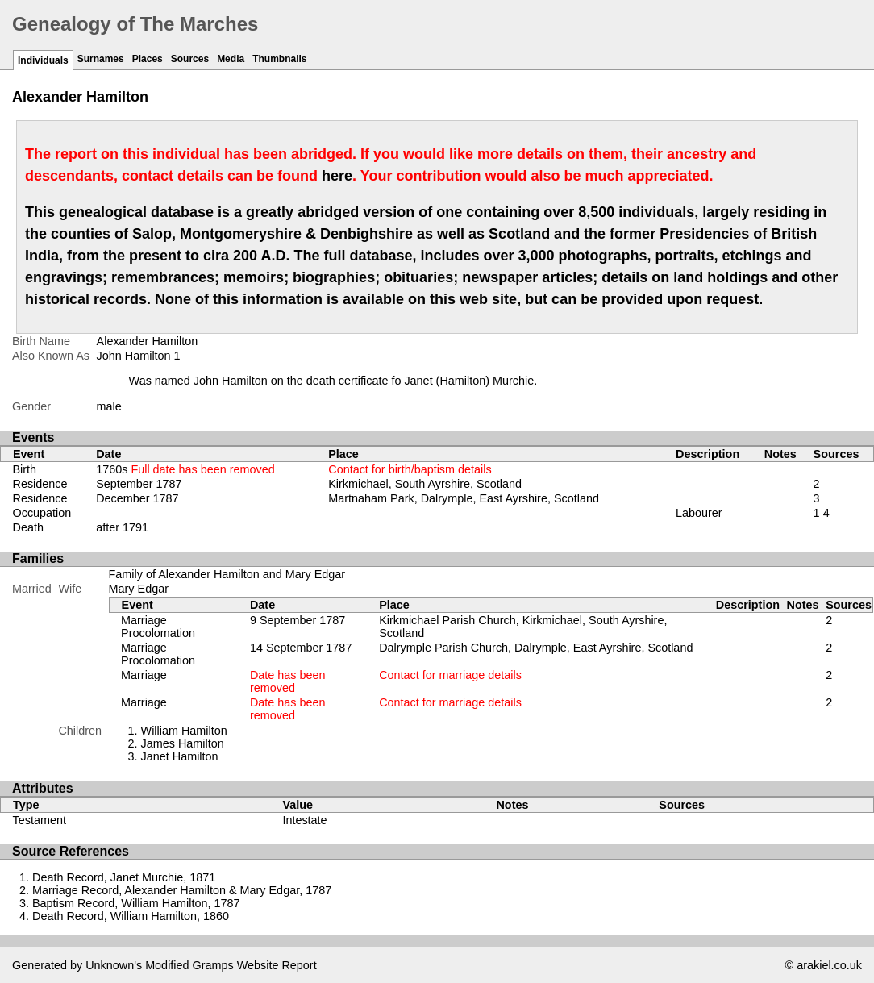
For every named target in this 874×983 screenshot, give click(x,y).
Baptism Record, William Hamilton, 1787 (136, 903)
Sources (190, 59)
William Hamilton (184, 730)
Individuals (43, 60)
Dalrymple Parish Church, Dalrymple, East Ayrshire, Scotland (536, 647)
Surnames (100, 59)
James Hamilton (182, 743)
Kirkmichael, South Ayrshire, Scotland (425, 483)
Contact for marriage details (450, 675)
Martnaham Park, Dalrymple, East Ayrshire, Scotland (463, 498)
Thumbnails (279, 59)
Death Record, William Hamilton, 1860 (130, 916)
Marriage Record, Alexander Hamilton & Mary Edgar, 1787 (181, 890)
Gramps (213, 965)
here (337, 176)
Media (230, 59)
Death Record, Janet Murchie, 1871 (123, 877)
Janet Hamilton (179, 756)
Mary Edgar (139, 588)
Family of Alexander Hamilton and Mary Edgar (227, 574)
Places (147, 59)
